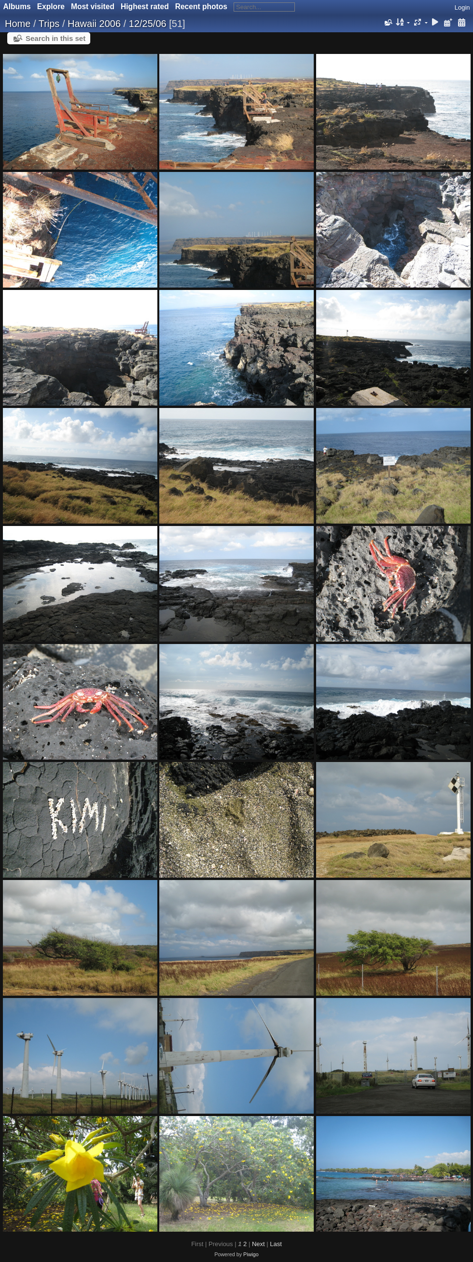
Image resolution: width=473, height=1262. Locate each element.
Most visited (92, 6)
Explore (51, 6)
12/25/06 (148, 23)
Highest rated (145, 6)
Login (462, 7)
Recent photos (201, 6)
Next (258, 1244)
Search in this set (55, 38)
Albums (17, 6)
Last (276, 1244)
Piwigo (251, 1254)
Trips (49, 23)
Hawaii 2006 (94, 23)
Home (17, 23)
